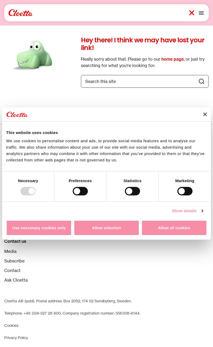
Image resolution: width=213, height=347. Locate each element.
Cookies (11, 325)
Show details (184, 210)
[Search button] (201, 81)
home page (172, 59)
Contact (12, 270)
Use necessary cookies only (38, 227)
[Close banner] (205, 114)
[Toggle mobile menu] (201, 13)
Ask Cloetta (16, 280)
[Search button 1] (192, 13)
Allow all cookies (174, 227)
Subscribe (14, 261)
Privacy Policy (16, 337)
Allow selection (106, 227)
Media (10, 251)
